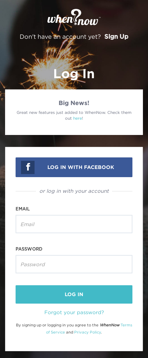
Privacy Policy (87, 332)
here (77, 118)
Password (29, 248)
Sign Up (116, 36)
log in (74, 294)
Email (23, 208)
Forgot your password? (74, 312)
